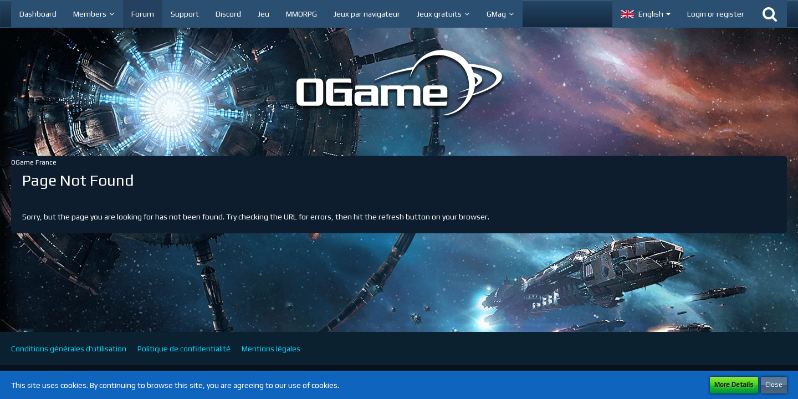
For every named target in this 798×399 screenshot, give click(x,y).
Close (773, 384)
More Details (734, 384)
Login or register (715, 13)
